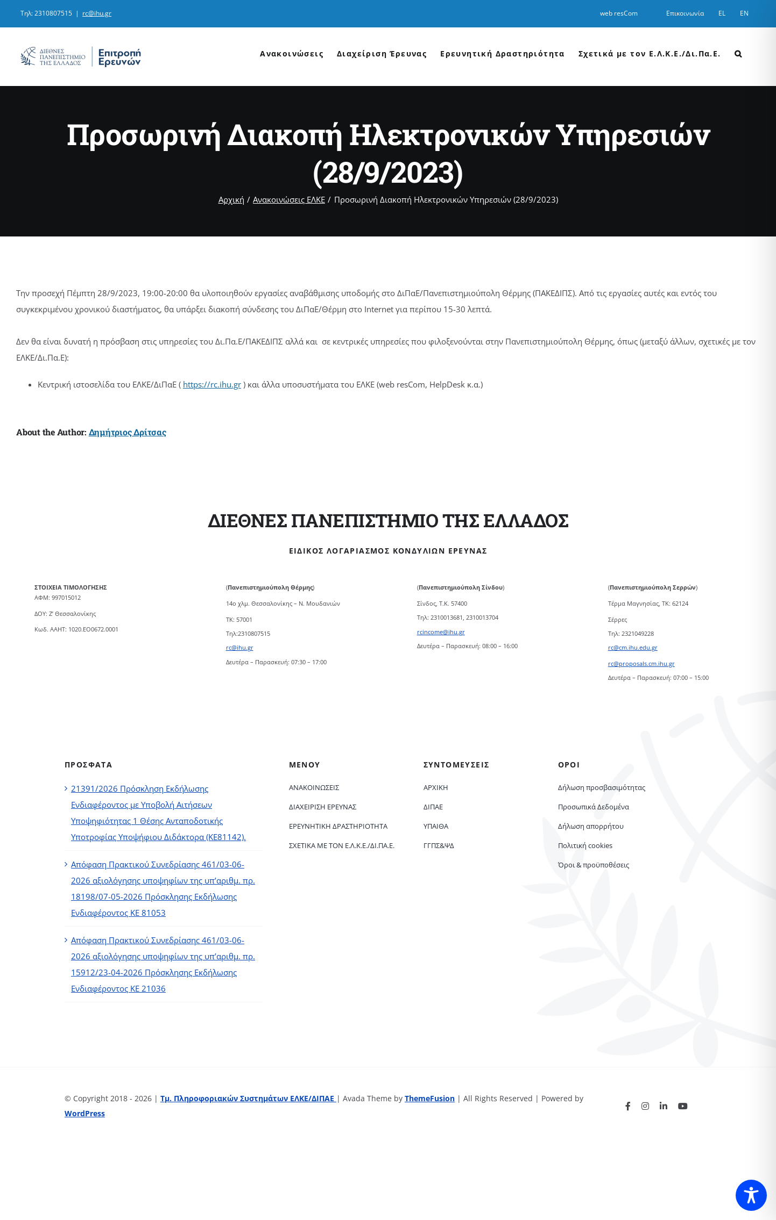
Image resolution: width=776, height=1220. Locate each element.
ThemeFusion (430, 1098)
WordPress (85, 1113)
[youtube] (683, 1106)
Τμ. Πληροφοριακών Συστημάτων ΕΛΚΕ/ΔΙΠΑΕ (248, 1098)
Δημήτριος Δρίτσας (127, 431)
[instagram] (645, 1106)
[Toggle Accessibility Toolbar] (751, 1195)
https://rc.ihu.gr (212, 384)
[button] (738, 52)
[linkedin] (663, 1106)
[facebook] (628, 1106)
